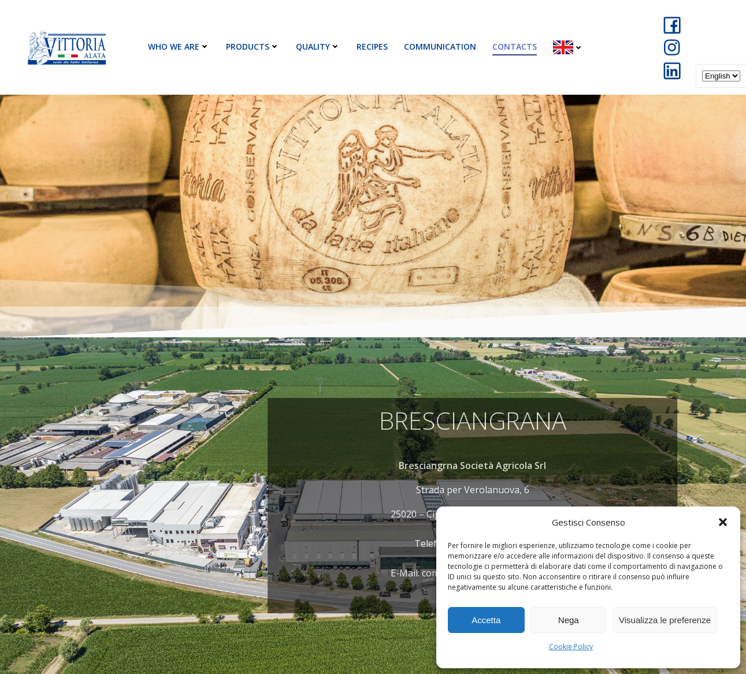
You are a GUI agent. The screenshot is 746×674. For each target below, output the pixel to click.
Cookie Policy (571, 646)
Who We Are (179, 46)
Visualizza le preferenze (665, 620)
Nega (568, 620)
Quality (318, 46)
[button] (723, 522)
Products (253, 46)
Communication (440, 46)
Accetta (486, 620)
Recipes (372, 46)
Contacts (514, 46)
